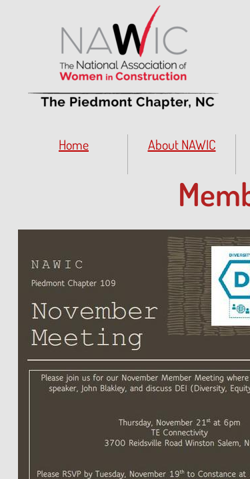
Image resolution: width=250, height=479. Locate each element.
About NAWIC (182, 144)
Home (74, 144)
